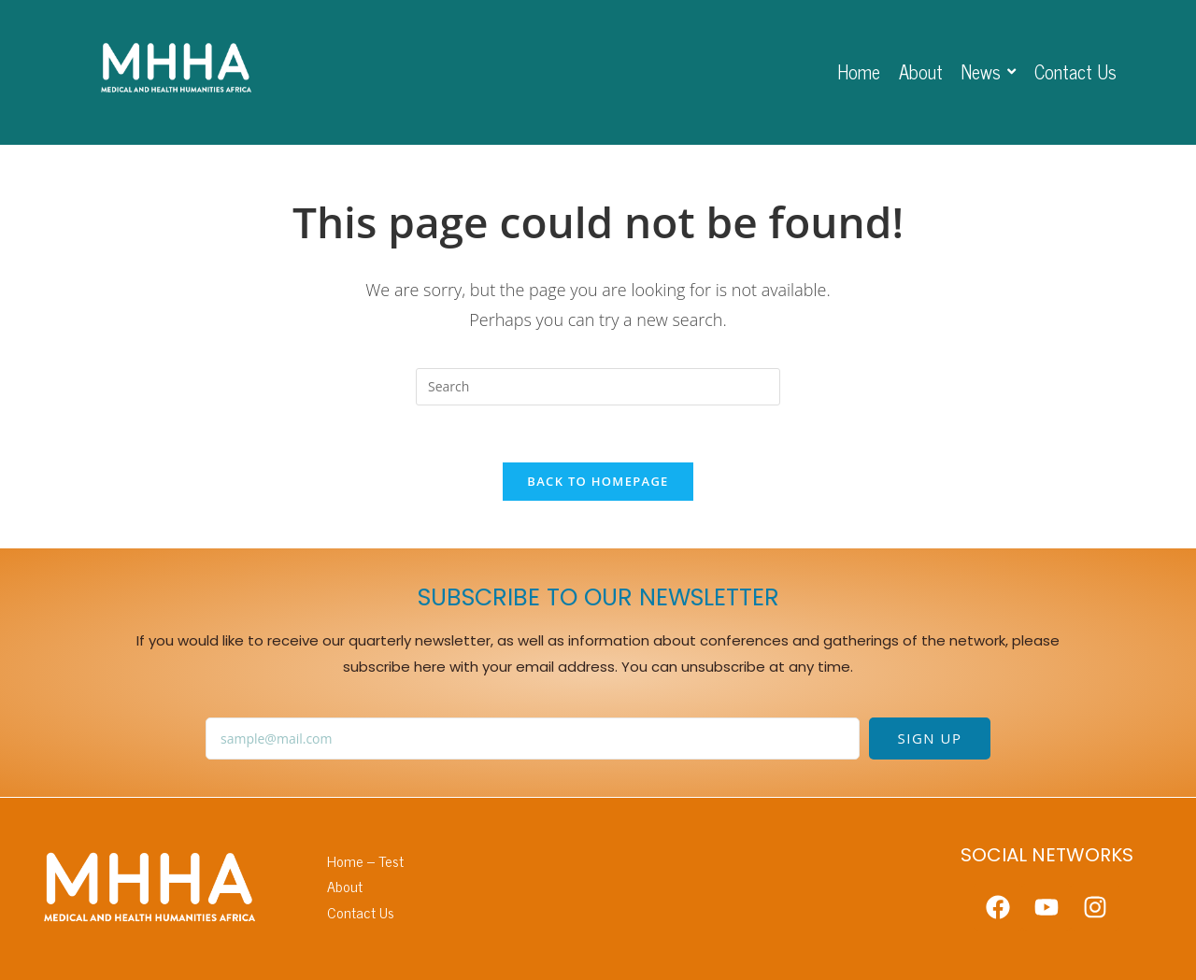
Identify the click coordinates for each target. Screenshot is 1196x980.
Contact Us (360, 912)
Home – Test (365, 861)
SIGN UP (930, 738)
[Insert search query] (598, 386)
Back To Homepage (597, 481)
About (345, 886)
